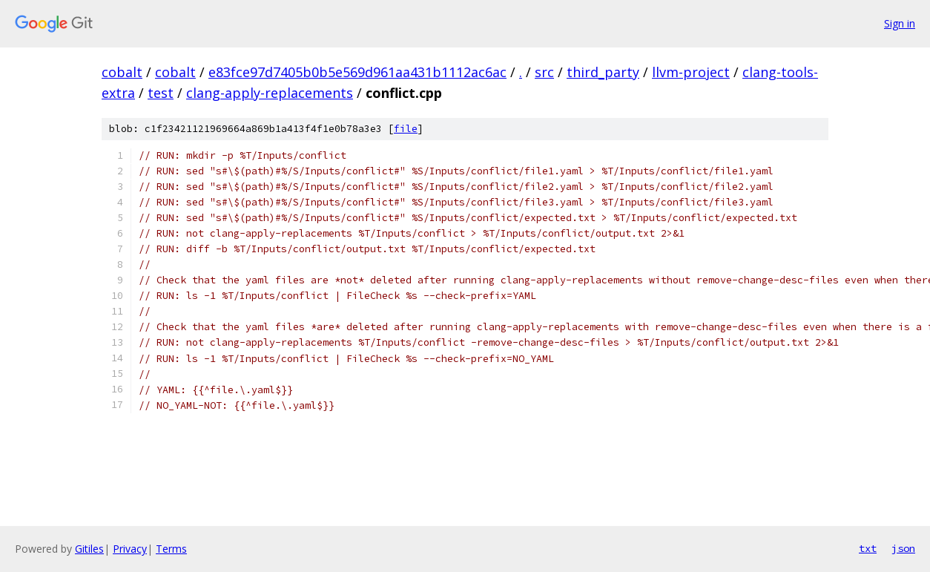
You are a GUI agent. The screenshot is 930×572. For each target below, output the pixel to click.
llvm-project (691, 72)
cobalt (122, 72)
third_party (603, 72)
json (903, 548)
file (406, 128)
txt (868, 548)
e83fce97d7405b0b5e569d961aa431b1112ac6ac (357, 72)
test (161, 93)
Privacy (130, 549)
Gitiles (89, 549)
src (544, 72)
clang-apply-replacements (269, 93)
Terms (171, 549)
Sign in (899, 23)
